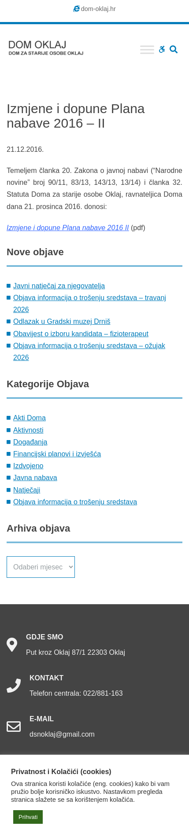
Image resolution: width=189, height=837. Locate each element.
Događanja (30, 442)
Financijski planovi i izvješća (57, 454)
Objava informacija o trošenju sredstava (75, 502)
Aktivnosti (28, 430)
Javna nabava (35, 477)
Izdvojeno (28, 466)
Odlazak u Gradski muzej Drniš (62, 321)
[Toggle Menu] (147, 49)
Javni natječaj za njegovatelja (59, 286)
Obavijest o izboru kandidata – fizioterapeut (80, 334)
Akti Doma (29, 418)
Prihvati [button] (28, 817)
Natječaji (26, 490)
